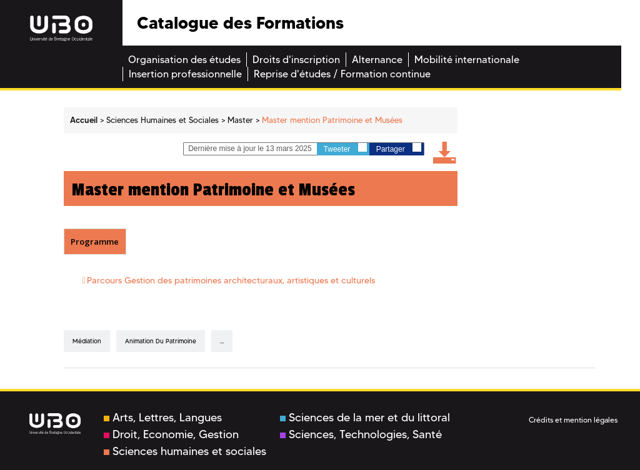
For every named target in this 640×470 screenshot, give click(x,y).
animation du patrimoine (160, 341)
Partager (398, 148)
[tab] (95, 241)
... (222, 341)
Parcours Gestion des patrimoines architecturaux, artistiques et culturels (231, 280)
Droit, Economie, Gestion (171, 434)
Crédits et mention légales (573, 419)
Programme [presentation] (95, 241)
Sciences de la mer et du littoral (365, 417)
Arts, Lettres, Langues (163, 417)
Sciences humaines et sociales (185, 451)
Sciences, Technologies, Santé (361, 434)
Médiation (86, 341)
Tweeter (345, 148)
